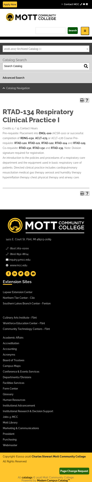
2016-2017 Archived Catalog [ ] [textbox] (22, 48)
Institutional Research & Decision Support (28, 411)
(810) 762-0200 (19, 248)
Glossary (8, 394)
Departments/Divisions (17, 377)
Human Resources (14, 399)
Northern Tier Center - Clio (19, 297)
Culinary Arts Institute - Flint (20, 317)
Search (73, 30)
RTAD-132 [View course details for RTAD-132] (39, 147)
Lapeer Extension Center (17, 292)
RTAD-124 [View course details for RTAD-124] (61, 143)
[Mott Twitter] (20, 273)
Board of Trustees (13, 360)
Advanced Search (13, 77)
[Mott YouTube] (33, 273)
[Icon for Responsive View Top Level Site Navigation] (85, 31)
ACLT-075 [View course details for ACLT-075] (41, 138)
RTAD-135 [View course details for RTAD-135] (57, 147)
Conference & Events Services (21, 371)
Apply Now (10, 4)
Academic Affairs (13, 337)
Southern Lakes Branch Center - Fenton (27, 303)
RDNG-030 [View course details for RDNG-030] (27, 138)
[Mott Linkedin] (14, 273)
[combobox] (46, 48)
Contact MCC (75, 4)
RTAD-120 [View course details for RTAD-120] (20, 143)
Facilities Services (13, 382)
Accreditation (11, 343)
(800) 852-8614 (19, 254)
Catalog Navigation (18, 88)
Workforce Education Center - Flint (24, 323)
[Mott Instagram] (27, 273)
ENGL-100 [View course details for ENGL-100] (45, 133)
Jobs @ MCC (10, 416)
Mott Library (10, 422)
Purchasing (10, 439)
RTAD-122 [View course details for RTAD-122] (47, 143)
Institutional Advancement (19, 405)
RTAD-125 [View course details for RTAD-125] (79, 143)
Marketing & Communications (21, 428)
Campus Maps (12, 365)
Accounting (10, 348)
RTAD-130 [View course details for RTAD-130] (25, 147)
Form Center (10, 388)
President (8, 433)
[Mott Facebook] (8, 273)
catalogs (27, 477)
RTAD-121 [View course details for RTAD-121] (34, 143)
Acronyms (9, 354)
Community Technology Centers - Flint (26, 328)
